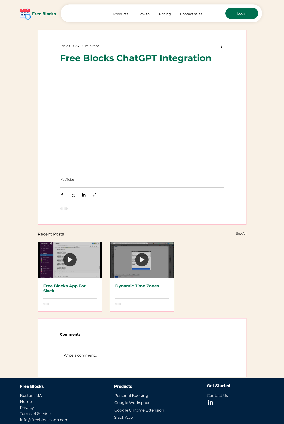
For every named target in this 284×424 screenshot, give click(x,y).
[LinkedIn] (210, 402)
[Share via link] (95, 195)
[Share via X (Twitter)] (73, 195)
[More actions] (221, 46)
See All (241, 233)
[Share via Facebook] (62, 195)
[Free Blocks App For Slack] (70, 260)
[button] (119, 14)
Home (26, 401)
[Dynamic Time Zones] (142, 260)
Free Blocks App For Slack (64, 288)
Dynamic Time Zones (137, 286)
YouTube (67, 180)
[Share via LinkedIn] (84, 195)
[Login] (241, 13)
